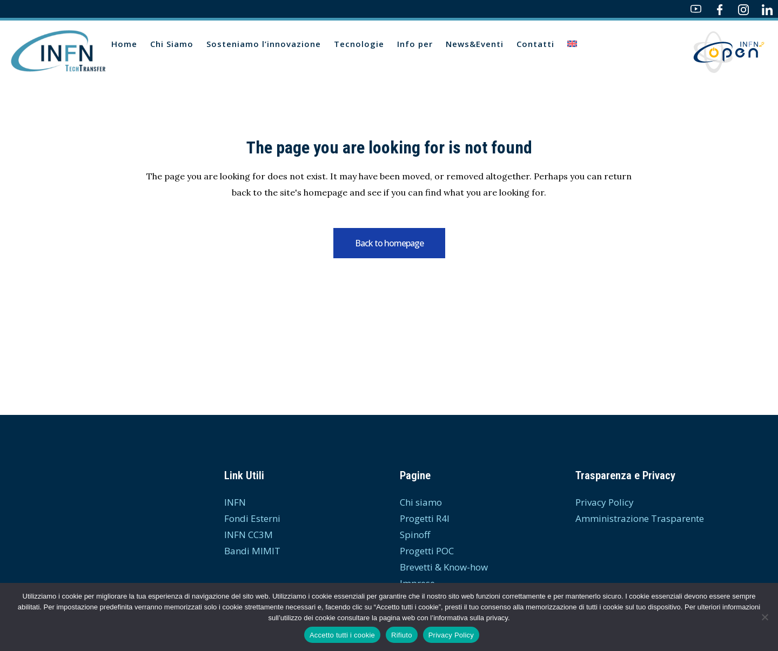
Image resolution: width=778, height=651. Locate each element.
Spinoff (415, 534)
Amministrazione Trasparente (639, 518)
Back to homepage (389, 243)
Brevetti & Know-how (444, 567)
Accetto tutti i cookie (342, 635)
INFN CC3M (248, 534)
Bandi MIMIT (252, 551)
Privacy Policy (604, 502)
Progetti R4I (425, 518)
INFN (235, 502)
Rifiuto (401, 635)
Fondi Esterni (252, 518)
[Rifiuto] (764, 617)
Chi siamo (421, 502)
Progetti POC (427, 551)
